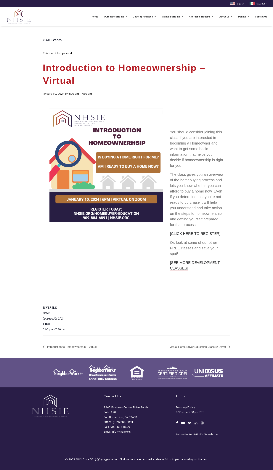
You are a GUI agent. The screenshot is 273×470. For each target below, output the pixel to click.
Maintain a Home (172, 16)
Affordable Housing (201, 16)
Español (261, 3)
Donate (243, 16)
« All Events (52, 40)
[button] (177, 423)
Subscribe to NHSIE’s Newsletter (197, 434)
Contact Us (261, 16)
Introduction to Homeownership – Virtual (71, 346)
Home (94, 16)
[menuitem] (239, 3)
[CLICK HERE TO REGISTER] (195, 234)
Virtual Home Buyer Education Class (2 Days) (198, 346)
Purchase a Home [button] (115, 16)
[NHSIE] (18, 17)
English (241, 3)
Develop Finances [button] (144, 16)
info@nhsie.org (121, 431)
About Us (225, 16)
